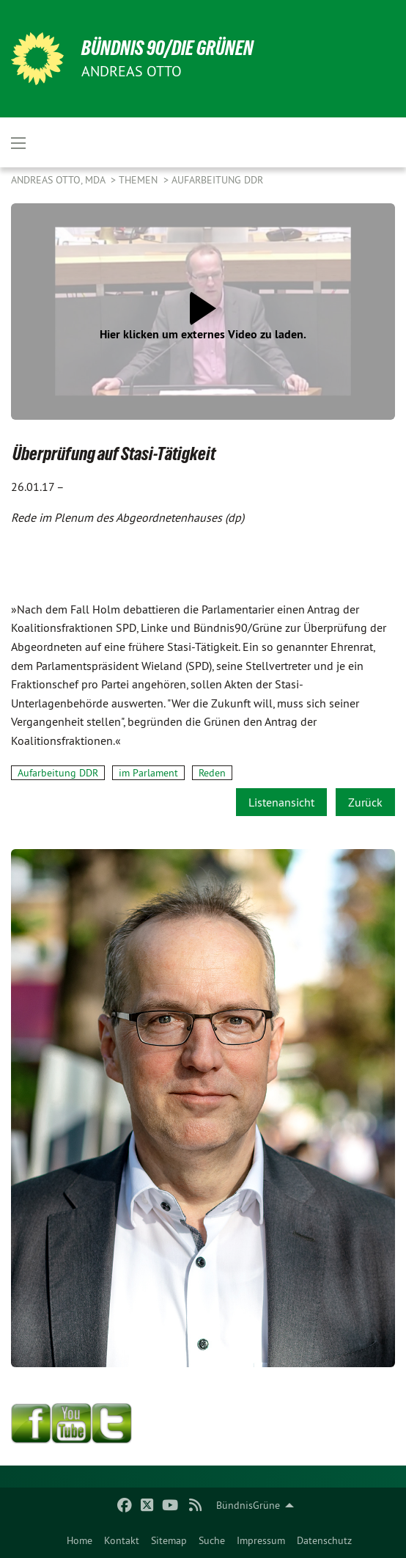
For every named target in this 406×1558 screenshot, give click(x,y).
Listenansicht (281, 802)
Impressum (261, 1540)
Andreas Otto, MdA (59, 179)
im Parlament (148, 772)
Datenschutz (324, 1540)
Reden (212, 772)
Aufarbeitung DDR (217, 179)
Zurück (365, 802)
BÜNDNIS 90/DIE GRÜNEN (167, 48)
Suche (212, 1540)
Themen (139, 179)
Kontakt (121, 1540)
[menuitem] (79, 1540)
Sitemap (169, 1540)
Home (79, 1540)
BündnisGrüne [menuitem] (248, 1505)
